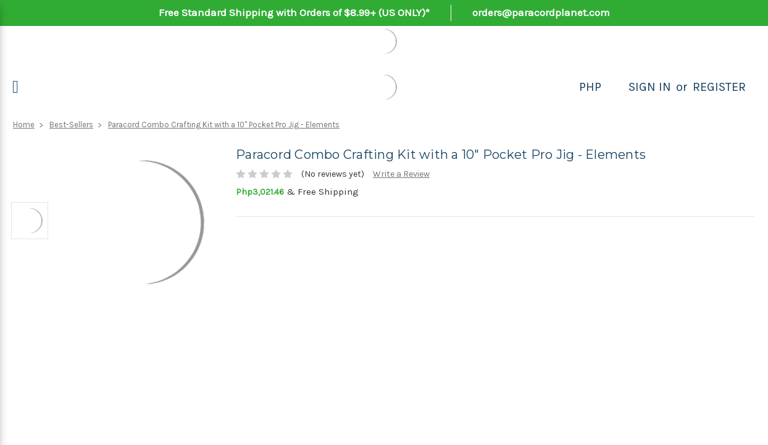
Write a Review (401, 174)
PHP (590, 87)
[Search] (615, 87)
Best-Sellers (71, 124)
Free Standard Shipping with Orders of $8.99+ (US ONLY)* (294, 12)
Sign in (649, 87)
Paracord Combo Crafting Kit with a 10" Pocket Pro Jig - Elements (224, 124)
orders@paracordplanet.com (541, 12)
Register (719, 87)
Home (24, 124)
